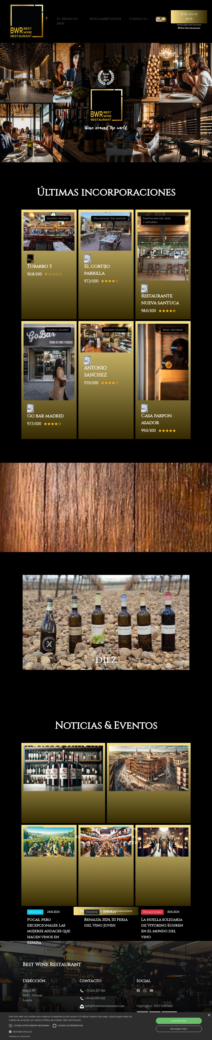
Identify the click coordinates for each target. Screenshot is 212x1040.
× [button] (209, 1015)
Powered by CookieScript (19, 1036)
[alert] (106, 1026)
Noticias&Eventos (105, 19)
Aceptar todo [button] (178, 1020)
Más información (72, 1020)
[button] (72, 1031)
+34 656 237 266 (95, 991)
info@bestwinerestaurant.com (105, 1007)
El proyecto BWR (67, 21)
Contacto (138, 19)
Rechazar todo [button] (178, 1029)
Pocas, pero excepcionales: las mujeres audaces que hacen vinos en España (49, 932)
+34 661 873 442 (95, 999)
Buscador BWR (189, 16)
